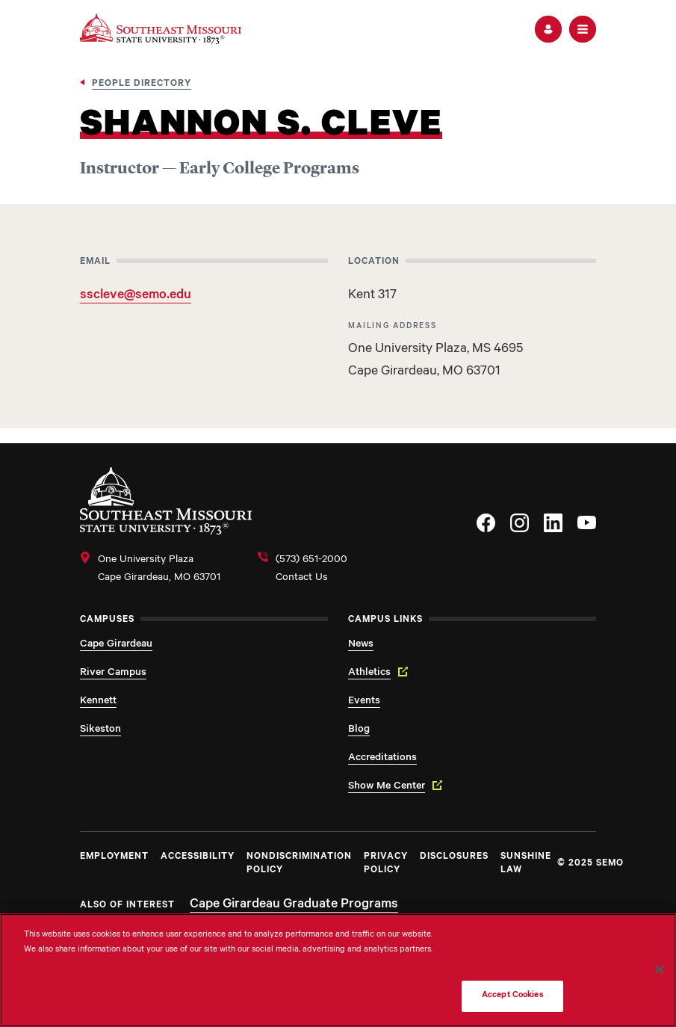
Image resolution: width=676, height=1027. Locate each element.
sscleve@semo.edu (135, 296)
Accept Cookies (513, 996)
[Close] (659, 969)
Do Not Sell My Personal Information (512, 952)
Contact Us (302, 579)
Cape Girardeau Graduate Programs (294, 905)
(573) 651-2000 (311, 561)
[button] (548, 29)
